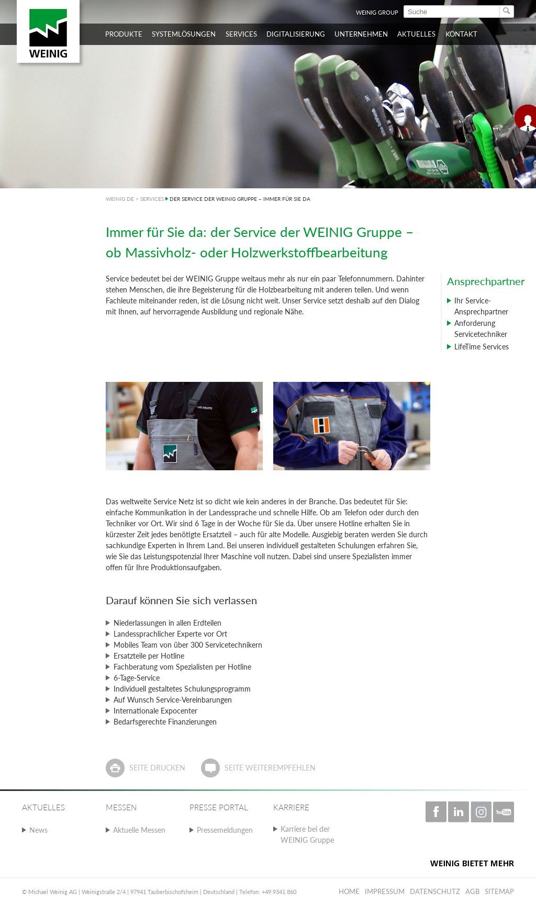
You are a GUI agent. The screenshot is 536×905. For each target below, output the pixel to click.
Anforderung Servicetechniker (480, 328)
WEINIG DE (120, 199)
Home (349, 891)
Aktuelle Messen (139, 829)
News (38, 829)
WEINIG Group (377, 12)
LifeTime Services (481, 346)
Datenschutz (435, 891)
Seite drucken (157, 767)
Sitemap (499, 891)
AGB (472, 891)
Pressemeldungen (225, 829)
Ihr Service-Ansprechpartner (481, 306)
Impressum (385, 891)
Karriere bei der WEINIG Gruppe (307, 834)
